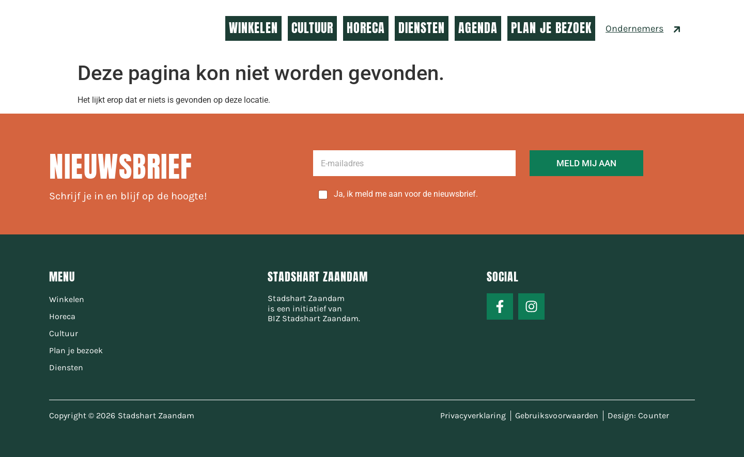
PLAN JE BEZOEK (551, 28)
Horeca (62, 316)
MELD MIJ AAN (586, 163)
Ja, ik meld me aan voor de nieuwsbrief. (406, 194)
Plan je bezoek (76, 350)
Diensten (66, 367)
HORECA (366, 28)
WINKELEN (253, 28)
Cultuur (63, 333)
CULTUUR (312, 28)
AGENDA (478, 28)
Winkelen (66, 299)
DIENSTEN (421, 28)
